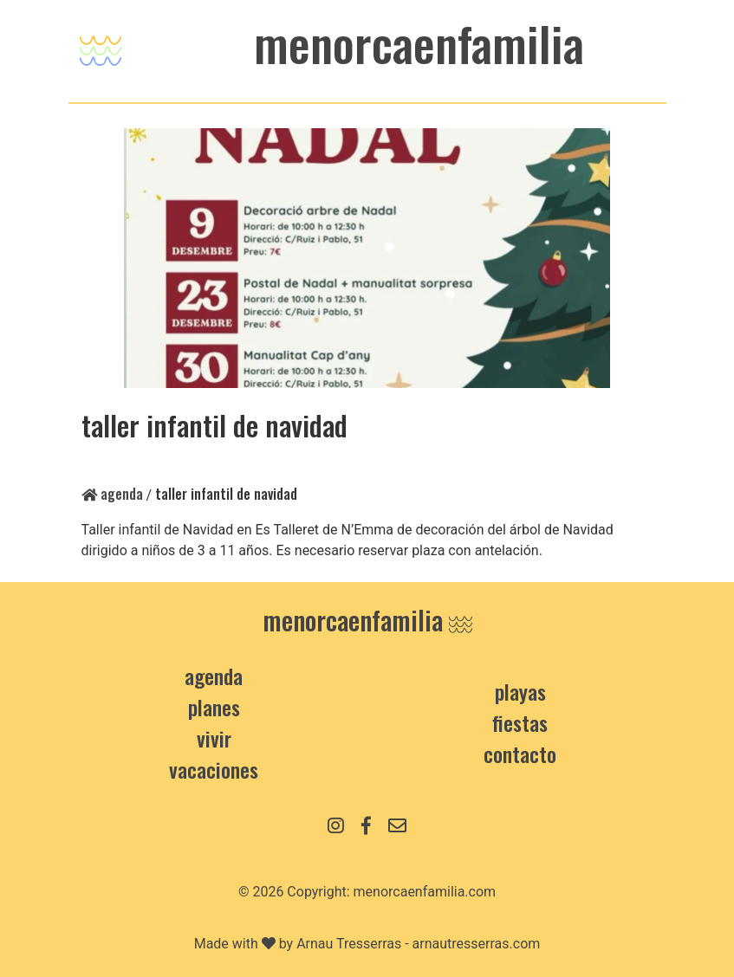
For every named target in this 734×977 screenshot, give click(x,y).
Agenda (112, 493)
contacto (520, 753)
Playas (520, 691)
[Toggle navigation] (100, 46)
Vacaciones (213, 769)
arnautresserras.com (476, 943)
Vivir (214, 738)
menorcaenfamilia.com (425, 891)
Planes (214, 706)
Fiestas (520, 722)
